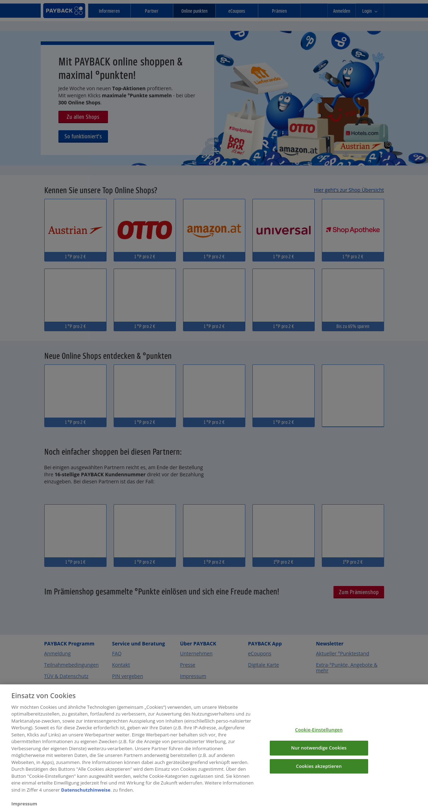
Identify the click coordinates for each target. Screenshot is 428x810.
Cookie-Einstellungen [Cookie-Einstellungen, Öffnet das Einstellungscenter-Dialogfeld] (319, 735)
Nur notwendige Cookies (319, 753)
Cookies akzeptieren (319, 771)
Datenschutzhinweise (85, 795)
